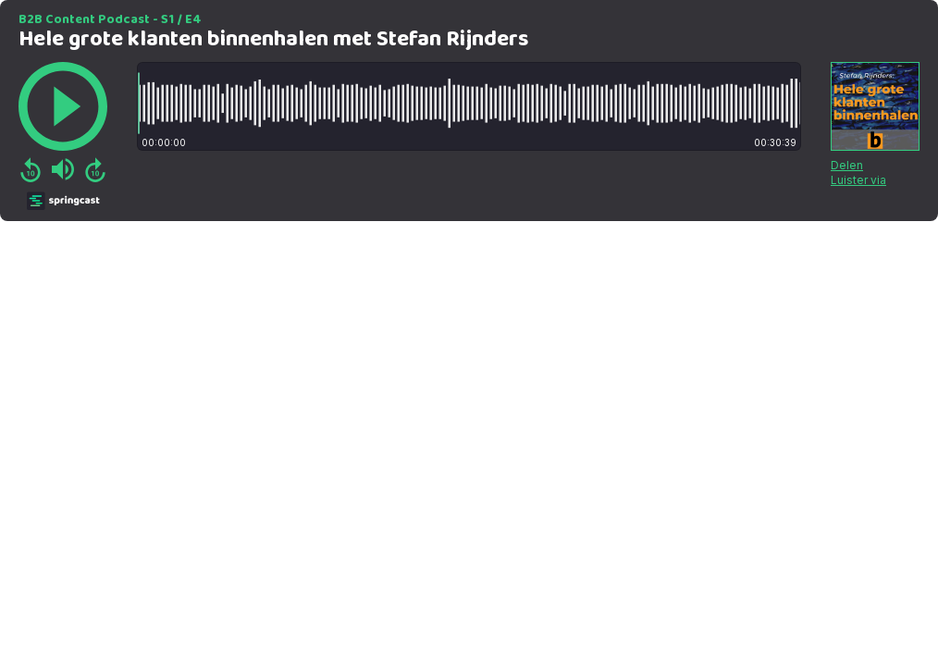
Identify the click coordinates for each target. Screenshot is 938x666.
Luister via (858, 180)
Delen (847, 165)
